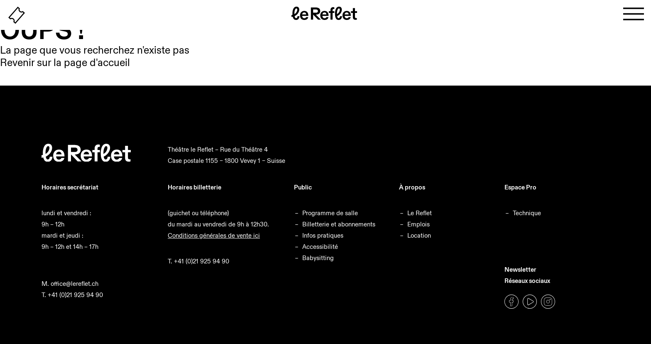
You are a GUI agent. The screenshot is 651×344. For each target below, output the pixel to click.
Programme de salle (330, 213)
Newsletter (520, 269)
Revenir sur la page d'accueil (65, 62)
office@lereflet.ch (74, 283)
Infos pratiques (322, 235)
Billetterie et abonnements (338, 224)
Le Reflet (419, 213)
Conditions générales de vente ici (214, 235)
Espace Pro (520, 187)
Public (303, 187)
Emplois (418, 224)
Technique (527, 213)
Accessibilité (320, 247)
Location (419, 235)
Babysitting (318, 258)
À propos (412, 187)
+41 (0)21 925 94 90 (75, 295)
